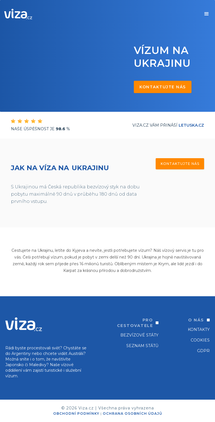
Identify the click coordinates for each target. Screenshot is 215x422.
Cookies (200, 340)
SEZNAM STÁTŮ (142, 345)
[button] (206, 14)
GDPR (203, 350)
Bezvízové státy (139, 335)
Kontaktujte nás (162, 86)
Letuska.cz (191, 125)
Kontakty (199, 329)
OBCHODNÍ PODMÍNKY (76, 413)
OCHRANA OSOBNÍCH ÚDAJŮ (132, 413)
